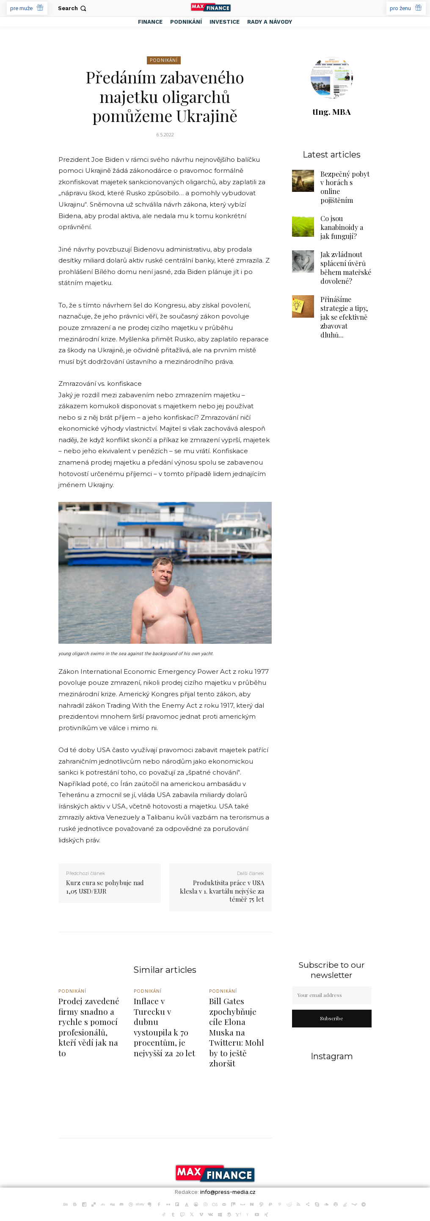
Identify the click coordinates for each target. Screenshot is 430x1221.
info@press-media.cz (228, 1161)
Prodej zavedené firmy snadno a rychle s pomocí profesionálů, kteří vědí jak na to (85, 1017)
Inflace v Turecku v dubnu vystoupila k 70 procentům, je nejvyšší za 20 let (161, 1013)
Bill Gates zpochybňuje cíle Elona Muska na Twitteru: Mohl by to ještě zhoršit (238, 1017)
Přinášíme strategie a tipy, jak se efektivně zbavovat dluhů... (345, 284)
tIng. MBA (331, 111)
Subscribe (331, 1018)
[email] (332, 995)
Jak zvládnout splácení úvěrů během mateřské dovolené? (341, 246)
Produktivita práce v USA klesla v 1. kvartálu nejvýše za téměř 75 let (222, 890)
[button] (73, 8)
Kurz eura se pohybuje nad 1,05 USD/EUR (105, 886)
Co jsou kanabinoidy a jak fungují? (345, 212)
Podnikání (164, 60)
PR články (143, 1210)
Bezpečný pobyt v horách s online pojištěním (342, 180)
